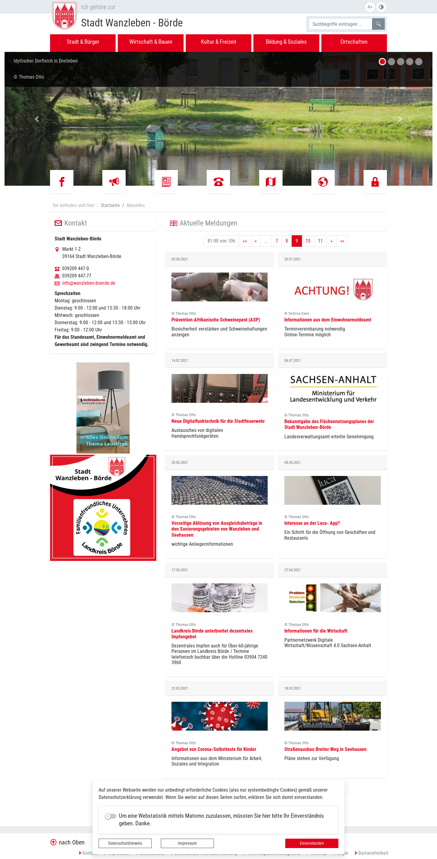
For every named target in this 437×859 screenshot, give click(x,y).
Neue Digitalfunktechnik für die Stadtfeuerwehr (218, 421)
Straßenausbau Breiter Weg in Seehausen (325, 749)
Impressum (187, 843)
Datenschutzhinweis (125, 843)
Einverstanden (312, 843)
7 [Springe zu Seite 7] (277, 241)
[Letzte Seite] (342, 241)
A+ (370, 7)
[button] (37, 119)
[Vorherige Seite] (256, 241)
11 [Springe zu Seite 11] (320, 241)
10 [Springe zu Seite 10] (308, 241)
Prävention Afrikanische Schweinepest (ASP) (215, 320)
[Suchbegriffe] (340, 24)
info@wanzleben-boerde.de (88, 283)
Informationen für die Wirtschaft (315, 631)
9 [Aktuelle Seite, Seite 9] (297, 241)
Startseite (110, 205)
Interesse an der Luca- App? (312, 523)
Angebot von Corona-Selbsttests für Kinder (213, 749)
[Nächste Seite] (332, 241)
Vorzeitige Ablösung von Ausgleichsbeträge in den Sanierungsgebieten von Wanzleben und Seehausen (216, 529)
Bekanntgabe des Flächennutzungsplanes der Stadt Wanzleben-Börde (329, 424)
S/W (381, 7)
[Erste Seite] (245, 241)
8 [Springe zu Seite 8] (287, 241)
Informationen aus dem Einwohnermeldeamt (327, 320)
